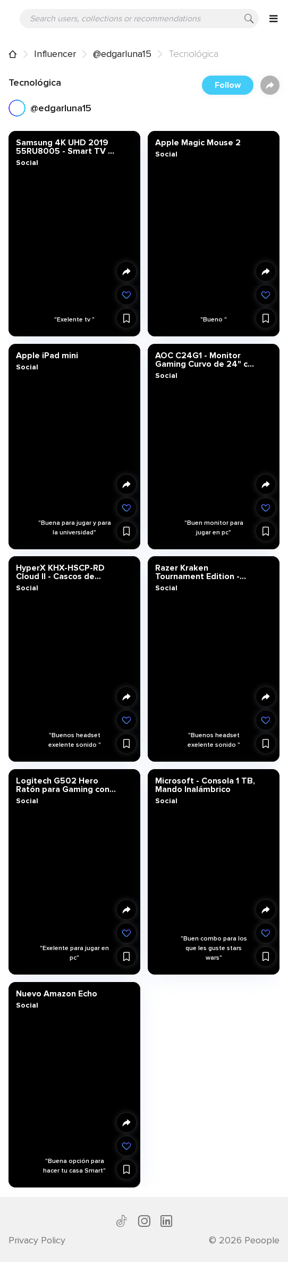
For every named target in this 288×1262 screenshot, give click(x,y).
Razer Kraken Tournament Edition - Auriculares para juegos (202, 572)
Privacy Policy (37, 1240)
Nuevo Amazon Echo (56, 993)
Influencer (55, 54)
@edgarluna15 (122, 54)
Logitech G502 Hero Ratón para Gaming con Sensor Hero (62, 784)
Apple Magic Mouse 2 (197, 142)
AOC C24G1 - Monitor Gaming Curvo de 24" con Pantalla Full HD (206, 359)
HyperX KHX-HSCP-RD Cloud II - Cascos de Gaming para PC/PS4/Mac (67, 572)
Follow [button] (228, 85)
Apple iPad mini (47, 355)
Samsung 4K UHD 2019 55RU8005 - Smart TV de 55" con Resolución (67, 146)
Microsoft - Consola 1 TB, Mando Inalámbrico (205, 784)
